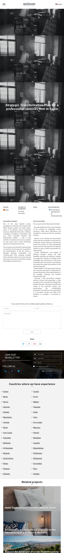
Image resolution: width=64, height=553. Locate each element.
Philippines (37, 453)
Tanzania (36, 407)
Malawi (36, 402)
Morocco (36, 427)
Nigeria (36, 433)
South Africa (8, 458)
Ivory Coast (7, 433)
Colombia (7, 438)
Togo (35, 417)
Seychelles (37, 463)
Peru (35, 469)
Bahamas (6, 443)
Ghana (5, 391)
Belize (5, 463)
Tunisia (36, 391)
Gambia (36, 474)
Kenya (5, 402)
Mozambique (38, 448)
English (59, 4)
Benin (5, 397)
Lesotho (36, 443)
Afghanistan (8, 448)
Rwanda (6, 453)
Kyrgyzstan (37, 422)
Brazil (5, 427)
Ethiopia (6, 474)
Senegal (6, 407)
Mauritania (7, 417)
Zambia (6, 412)
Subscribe (47, 371)
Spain (7, 210)
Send (32, 332)
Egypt (35, 397)
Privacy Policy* (52, 366)
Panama (6, 469)
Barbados (37, 438)
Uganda (6, 422)
